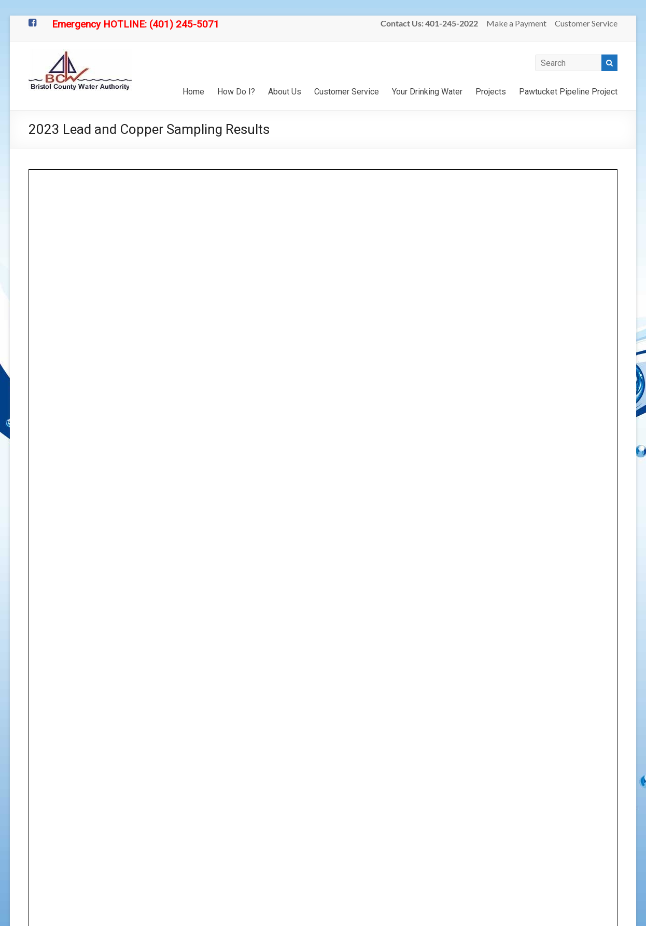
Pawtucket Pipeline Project (568, 92)
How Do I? (236, 92)
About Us (284, 92)
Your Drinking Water (427, 92)
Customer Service (586, 23)
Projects (490, 92)
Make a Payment (516, 23)
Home (193, 92)
